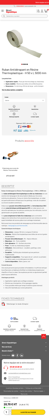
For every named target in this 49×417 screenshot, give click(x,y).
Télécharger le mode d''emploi (14, 304)
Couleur (6, 97)
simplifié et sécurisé (39, 329)
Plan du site (24, 394)
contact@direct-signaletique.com (19, 373)
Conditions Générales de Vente (14, 388)
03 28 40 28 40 (16, 367)
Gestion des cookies (26, 391)
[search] (4, 16)
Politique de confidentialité (33, 388)
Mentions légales (38, 391)
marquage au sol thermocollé (17, 225)
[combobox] (24, 100)
